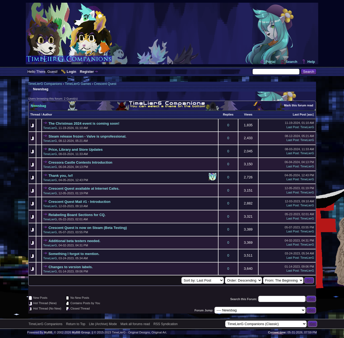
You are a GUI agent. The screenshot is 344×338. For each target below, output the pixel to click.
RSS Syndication (165, 324)
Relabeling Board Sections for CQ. (76, 215)
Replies (228, 114)
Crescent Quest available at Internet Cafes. (83, 188)
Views (248, 114)
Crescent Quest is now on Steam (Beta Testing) (87, 228)
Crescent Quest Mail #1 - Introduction (79, 202)
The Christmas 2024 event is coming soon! (83, 123)
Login (71, 72)
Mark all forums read (135, 324)
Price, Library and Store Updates (75, 150)
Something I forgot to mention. (73, 254)
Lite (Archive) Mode (103, 324)
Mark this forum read (298, 105)
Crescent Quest (105, 84)
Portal (270, 62)
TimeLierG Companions (45, 84)
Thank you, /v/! (60, 176)
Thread (35, 114)
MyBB (48, 332)
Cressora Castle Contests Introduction (80, 162)
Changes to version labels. (70, 267)
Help (311, 62)
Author (47, 114)
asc (310, 114)
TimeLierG (50, 128)
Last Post (299, 114)
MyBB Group (81, 332)
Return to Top (75, 324)
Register (87, 72)
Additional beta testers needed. (74, 241)
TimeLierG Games (78, 84)
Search (291, 62)
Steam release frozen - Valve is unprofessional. (87, 136)
